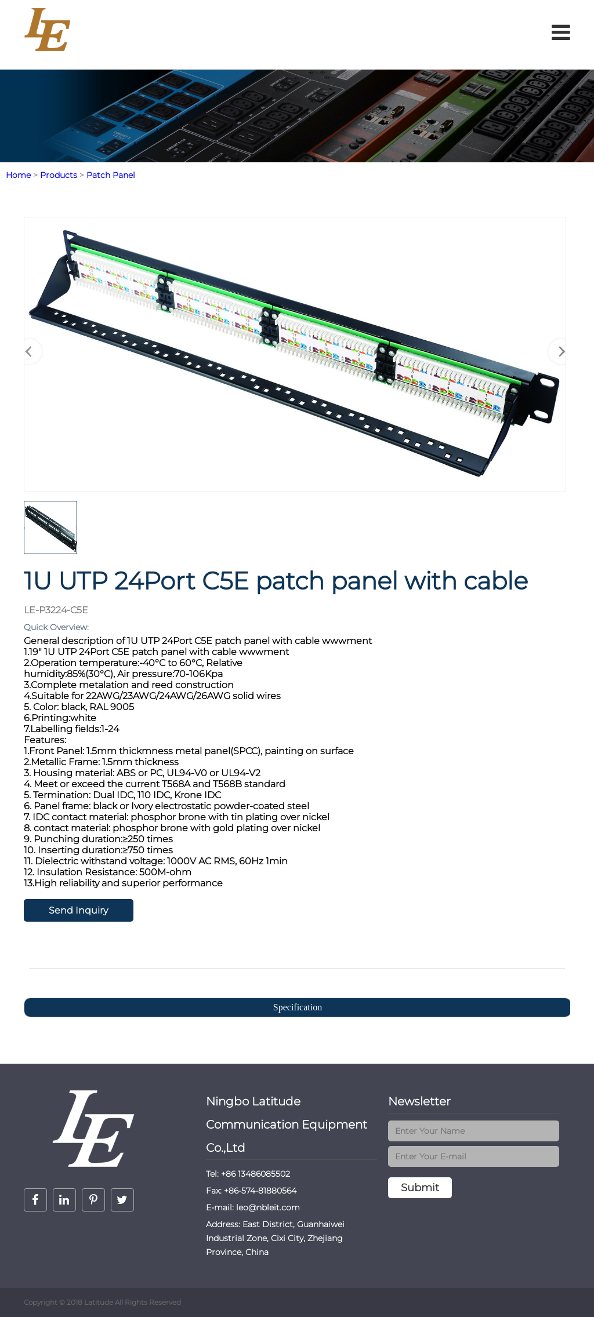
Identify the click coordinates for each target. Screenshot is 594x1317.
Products (58, 175)
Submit (420, 1187)
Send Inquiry (78, 910)
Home (18, 175)
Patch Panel (110, 175)
